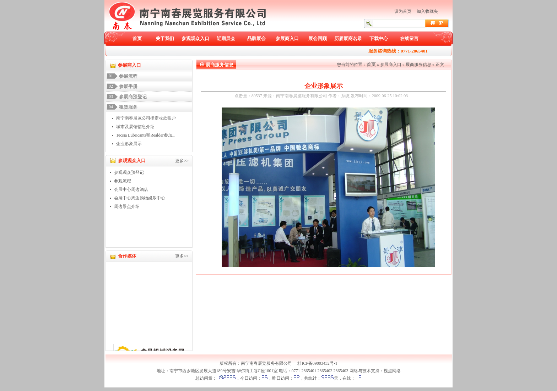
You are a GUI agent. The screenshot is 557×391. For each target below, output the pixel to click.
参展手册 (128, 86)
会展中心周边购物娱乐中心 (139, 198)
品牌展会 (256, 38)
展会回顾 (317, 38)
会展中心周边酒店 (131, 189)
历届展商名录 (348, 38)
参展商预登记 (133, 96)
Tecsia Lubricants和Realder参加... (145, 135)
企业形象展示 (129, 143)
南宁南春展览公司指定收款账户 (146, 118)
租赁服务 (128, 107)
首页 (137, 38)
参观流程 (122, 180)
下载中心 (378, 38)
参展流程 (128, 76)
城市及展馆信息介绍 (135, 126)
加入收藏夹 (427, 11)
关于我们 (165, 38)
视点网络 (392, 370)
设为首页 (402, 11)
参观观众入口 (195, 38)
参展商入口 (287, 38)
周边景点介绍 (127, 206)
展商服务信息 (418, 64)
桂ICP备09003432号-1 (317, 363)
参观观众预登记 (129, 172)
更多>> (182, 160)
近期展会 (226, 38)
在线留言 (409, 38)
